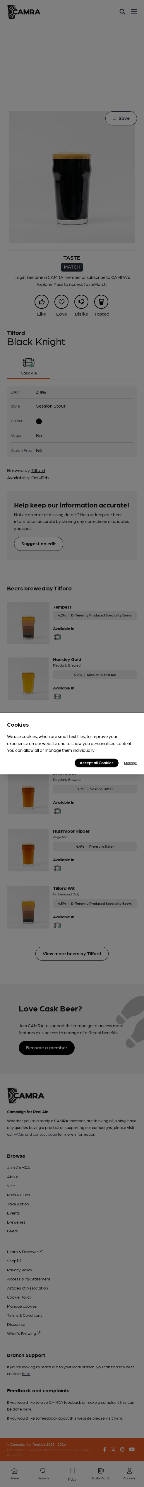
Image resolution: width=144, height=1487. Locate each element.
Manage (130, 763)
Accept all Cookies (97, 762)
